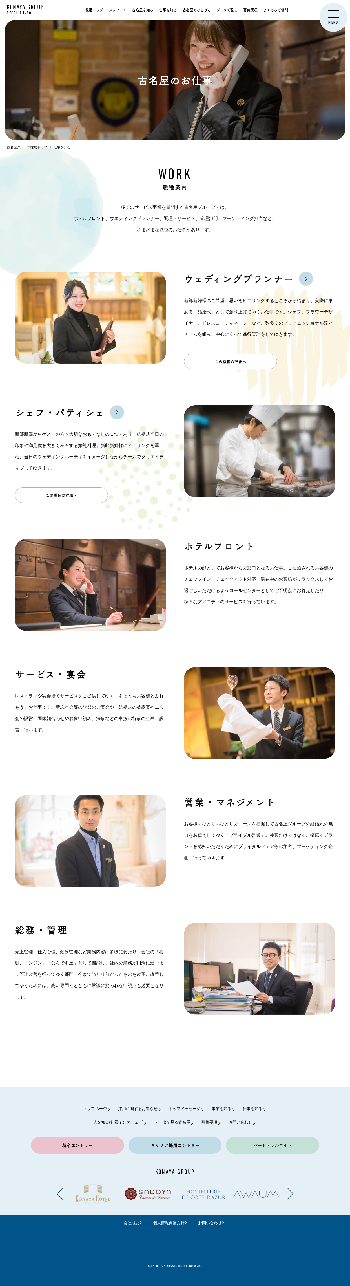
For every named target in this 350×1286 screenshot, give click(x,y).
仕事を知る (168, 9)
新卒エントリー (77, 1145)
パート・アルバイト (272, 1145)
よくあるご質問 (275, 9)
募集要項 (250, 9)
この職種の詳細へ (230, 367)
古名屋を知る (142, 9)
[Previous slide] (60, 1194)
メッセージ (117, 9)
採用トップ (94, 9)
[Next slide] (290, 1194)
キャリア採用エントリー (175, 1145)
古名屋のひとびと (197, 9)
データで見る (227, 9)
